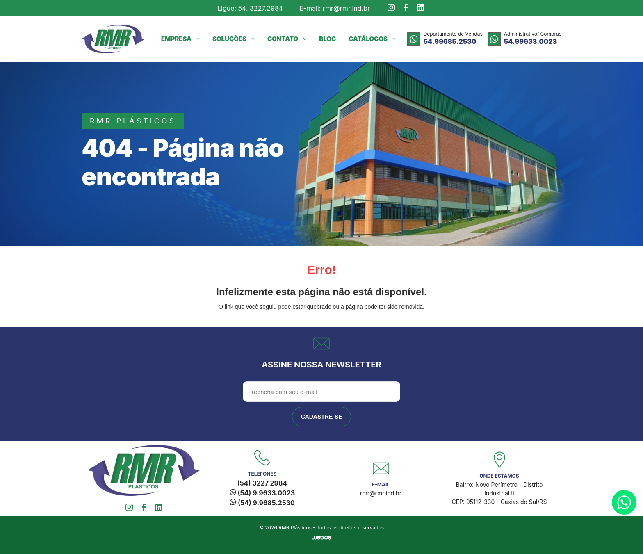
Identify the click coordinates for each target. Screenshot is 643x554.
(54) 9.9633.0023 (262, 493)
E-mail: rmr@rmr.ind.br (334, 8)
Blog (327, 39)
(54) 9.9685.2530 (262, 503)
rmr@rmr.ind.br (380, 493)
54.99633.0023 (530, 41)
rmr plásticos (133, 120)
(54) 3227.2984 (262, 483)
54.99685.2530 (450, 41)
